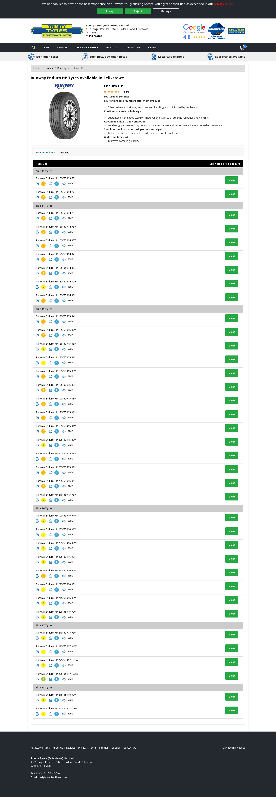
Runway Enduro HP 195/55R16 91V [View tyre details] (56, 515)
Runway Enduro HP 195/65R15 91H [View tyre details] (56, 412)
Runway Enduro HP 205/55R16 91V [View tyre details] (56, 529)
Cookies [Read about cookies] (116, 747)
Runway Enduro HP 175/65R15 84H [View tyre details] (56, 316)
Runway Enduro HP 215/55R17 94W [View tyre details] (56, 646)
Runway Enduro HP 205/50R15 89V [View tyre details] (56, 439)
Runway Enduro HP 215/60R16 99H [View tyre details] (56, 584)
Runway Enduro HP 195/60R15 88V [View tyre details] (56, 398)
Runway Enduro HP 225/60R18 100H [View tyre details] (56, 708)
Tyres (45, 47)
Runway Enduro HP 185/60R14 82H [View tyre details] (56, 281)
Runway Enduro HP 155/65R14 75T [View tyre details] (56, 213)
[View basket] (242, 47)
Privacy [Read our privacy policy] (82, 747)
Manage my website (233, 747)
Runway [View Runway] (61, 68)
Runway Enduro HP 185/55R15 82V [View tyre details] (56, 330)
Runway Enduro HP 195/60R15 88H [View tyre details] (56, 384)
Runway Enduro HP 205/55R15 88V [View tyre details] (56, 453)
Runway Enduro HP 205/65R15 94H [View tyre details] (56, 481)
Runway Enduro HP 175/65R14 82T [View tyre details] (56, 254)
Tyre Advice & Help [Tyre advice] (86, 47)
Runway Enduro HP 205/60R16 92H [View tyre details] (56, 556)
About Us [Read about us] (58, 747)
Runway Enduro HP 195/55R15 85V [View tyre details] (56, 371)
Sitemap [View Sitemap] (104, 747)
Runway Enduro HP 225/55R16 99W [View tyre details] (56, 611)
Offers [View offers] (152, 47)
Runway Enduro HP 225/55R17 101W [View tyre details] (57, 660)
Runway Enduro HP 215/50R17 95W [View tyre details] (56, 632)
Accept (110, 11)
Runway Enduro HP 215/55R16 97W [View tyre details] (56, 570)
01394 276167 (94, 36)
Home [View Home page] (36, 68)
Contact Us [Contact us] (133, 47)
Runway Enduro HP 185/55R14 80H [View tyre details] (56, 267)
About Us (112, 47)
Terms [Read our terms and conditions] (92, 747)
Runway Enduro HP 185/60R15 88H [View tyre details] (56, 343)
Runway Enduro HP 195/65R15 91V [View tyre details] (56, 426)
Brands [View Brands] (49, 68)
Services (62, 47)
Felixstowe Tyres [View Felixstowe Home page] (40, 747)
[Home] (33, 47)
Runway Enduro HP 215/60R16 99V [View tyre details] (56, 598)
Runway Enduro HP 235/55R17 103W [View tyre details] (57, 673)
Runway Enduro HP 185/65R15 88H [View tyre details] (56, 357)
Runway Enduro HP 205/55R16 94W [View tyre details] (56, 543)
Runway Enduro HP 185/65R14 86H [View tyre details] (56, 295)
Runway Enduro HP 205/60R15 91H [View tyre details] (56, 467)
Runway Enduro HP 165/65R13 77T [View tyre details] (56, 192)
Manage (166, 11)
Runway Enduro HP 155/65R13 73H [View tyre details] (56, 178)
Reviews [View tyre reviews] (64, 152)
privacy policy (223, 4)
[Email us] (52, 777)
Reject (138, 11)
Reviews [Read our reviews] (70, 747)
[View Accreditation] (216, 30)
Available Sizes (45, 152)
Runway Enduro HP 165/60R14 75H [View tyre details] (56, 226)
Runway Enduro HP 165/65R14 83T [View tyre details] (56, 240)
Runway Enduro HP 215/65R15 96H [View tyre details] (56, 494)
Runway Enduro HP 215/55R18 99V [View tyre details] (56, 694)
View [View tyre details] (232, 180)
